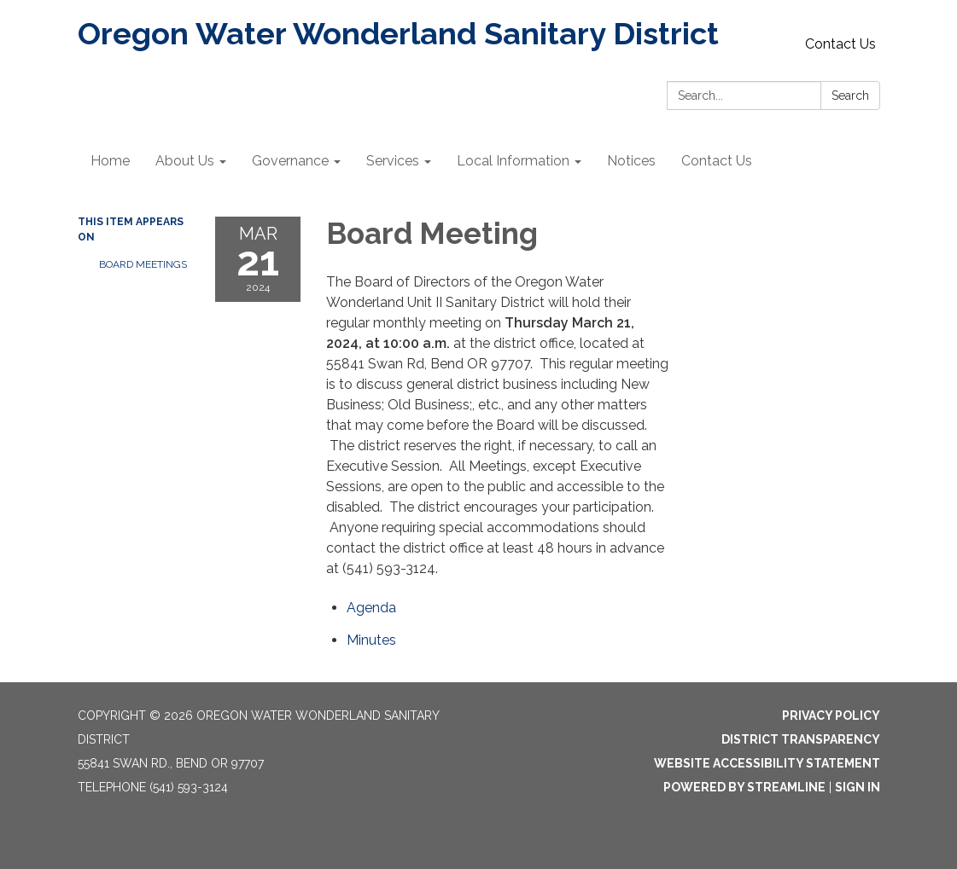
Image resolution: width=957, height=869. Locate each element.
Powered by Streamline (744, 787)
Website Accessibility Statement (767, 763)
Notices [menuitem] (631, 161)
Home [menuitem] (110, 161)
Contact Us (840, 44)
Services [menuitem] (392, 161)
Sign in (857, 787)
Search (850, 95)
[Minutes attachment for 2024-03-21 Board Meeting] (371, 640)
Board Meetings (143, 264)
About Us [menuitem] (184, 161)
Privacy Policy (831, 715)
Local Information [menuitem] (513, 161)
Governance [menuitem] (290, 161)
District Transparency (800, 739)
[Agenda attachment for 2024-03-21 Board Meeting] (371, 608)
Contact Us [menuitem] (716, 161)
